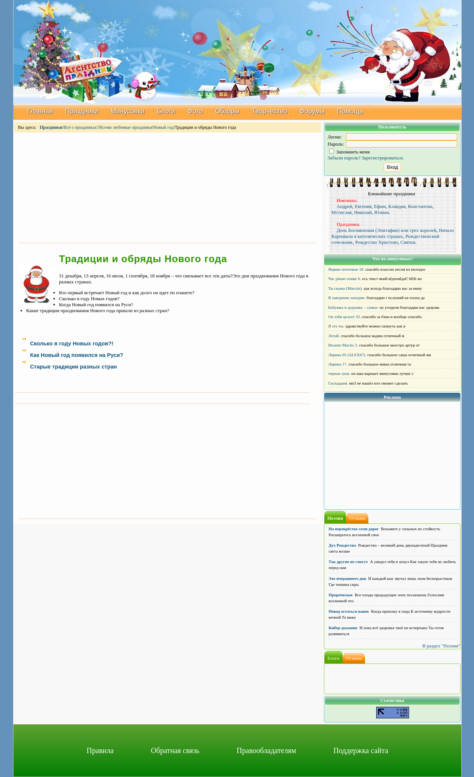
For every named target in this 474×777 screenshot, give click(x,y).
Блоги (166, 111)
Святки (407, 242)
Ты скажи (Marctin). (345, 288)
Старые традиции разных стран (73, 367)
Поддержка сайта (360, 750)
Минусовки (128, 111)
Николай (363, 212)
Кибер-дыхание (343, 627)
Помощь (350, 111)
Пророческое (341, 595)
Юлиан (381, 212)
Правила (100, 750)
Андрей (344, 206)
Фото (195, 111)
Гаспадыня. (338, 383)
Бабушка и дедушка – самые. (353, 307)
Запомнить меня (349, 152)
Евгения (363, 206)
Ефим (380, 206)
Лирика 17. (337, 364)
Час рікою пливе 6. (344, 278)
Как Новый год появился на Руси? (76, 355)
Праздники (82, 111)
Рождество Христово (376, 242)
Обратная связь (175, 750)
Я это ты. (336, 326)
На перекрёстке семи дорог (354, 528)
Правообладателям (266, 750)
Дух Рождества (342, 545)
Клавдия (396, 206)
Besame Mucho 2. (343, 345)
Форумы (312, 111)
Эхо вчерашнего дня (347, 578)
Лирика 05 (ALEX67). (347, 354)
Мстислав (341, 212)
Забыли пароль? (344, 158)
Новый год (163, 127)
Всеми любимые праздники (125, 127)
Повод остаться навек (349, 611)
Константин (420, 206)
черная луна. (339, 373)
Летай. (334, 335)
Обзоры (227, 111)
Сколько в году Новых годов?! (71, 343)
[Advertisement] (167, 187)
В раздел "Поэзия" (441, 646)
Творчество (269, 111)
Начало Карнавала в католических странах (392, 233)
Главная (40, 111)
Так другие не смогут (348, 561)
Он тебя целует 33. (344, 316)
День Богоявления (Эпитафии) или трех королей (386, 230)
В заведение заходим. (347, 297)
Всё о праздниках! (80, 127)
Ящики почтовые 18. (346, 269)
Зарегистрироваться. (383, 158)
